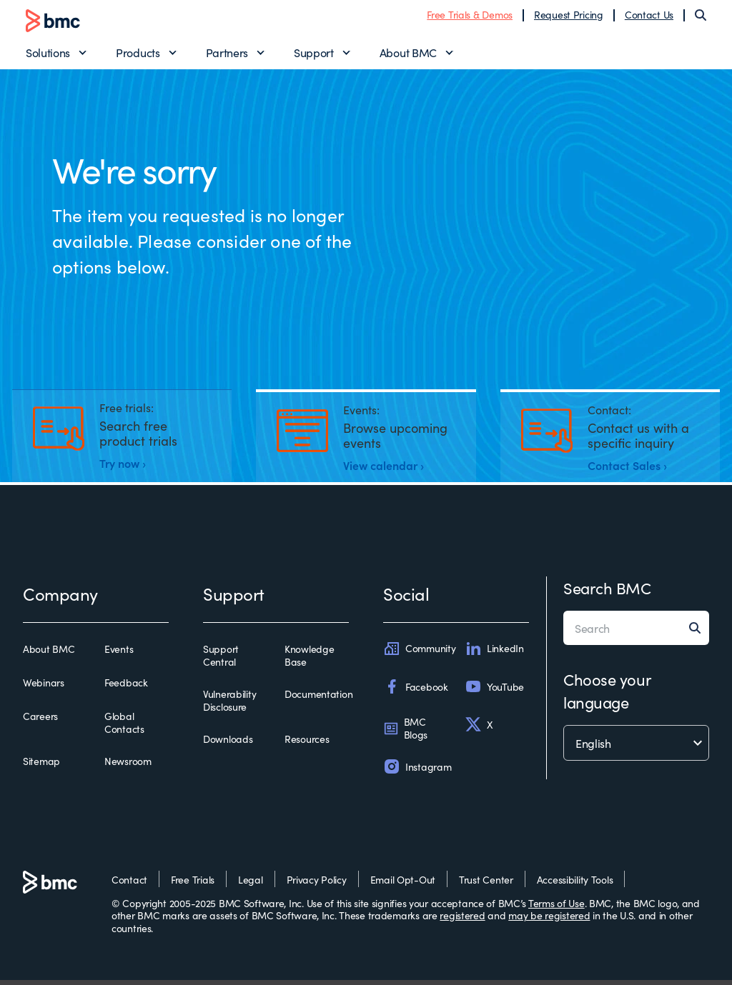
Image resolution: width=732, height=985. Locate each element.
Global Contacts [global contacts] (124, 727)
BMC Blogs (405, 733)
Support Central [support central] (221, 660)
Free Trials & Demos (470, 16)
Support (314, 54)
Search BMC (607, 592)
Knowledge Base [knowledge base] (309, 660)
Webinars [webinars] (43, 687)
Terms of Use (556, 907)
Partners (227, 54)
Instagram (417, 771)
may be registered (549, 920)
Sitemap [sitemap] (41, 766)
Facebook (415, 691)
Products (137, 54)
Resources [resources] (307, 744)
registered (462, 920)
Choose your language (607, 695)
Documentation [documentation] (318, 699)
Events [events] (118, 654)
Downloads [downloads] (227, 744)
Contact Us (649, 16)
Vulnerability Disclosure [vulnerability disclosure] (229, 705)
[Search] (700, 17)
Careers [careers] (40, 721)
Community (419, 653)
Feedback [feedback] (126, 687)
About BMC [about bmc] (48, 654)
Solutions (48, 54)
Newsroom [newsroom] (128, 766)
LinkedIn (494, 653)
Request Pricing (568, 16)
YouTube (494, 691)
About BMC (408, 54)
